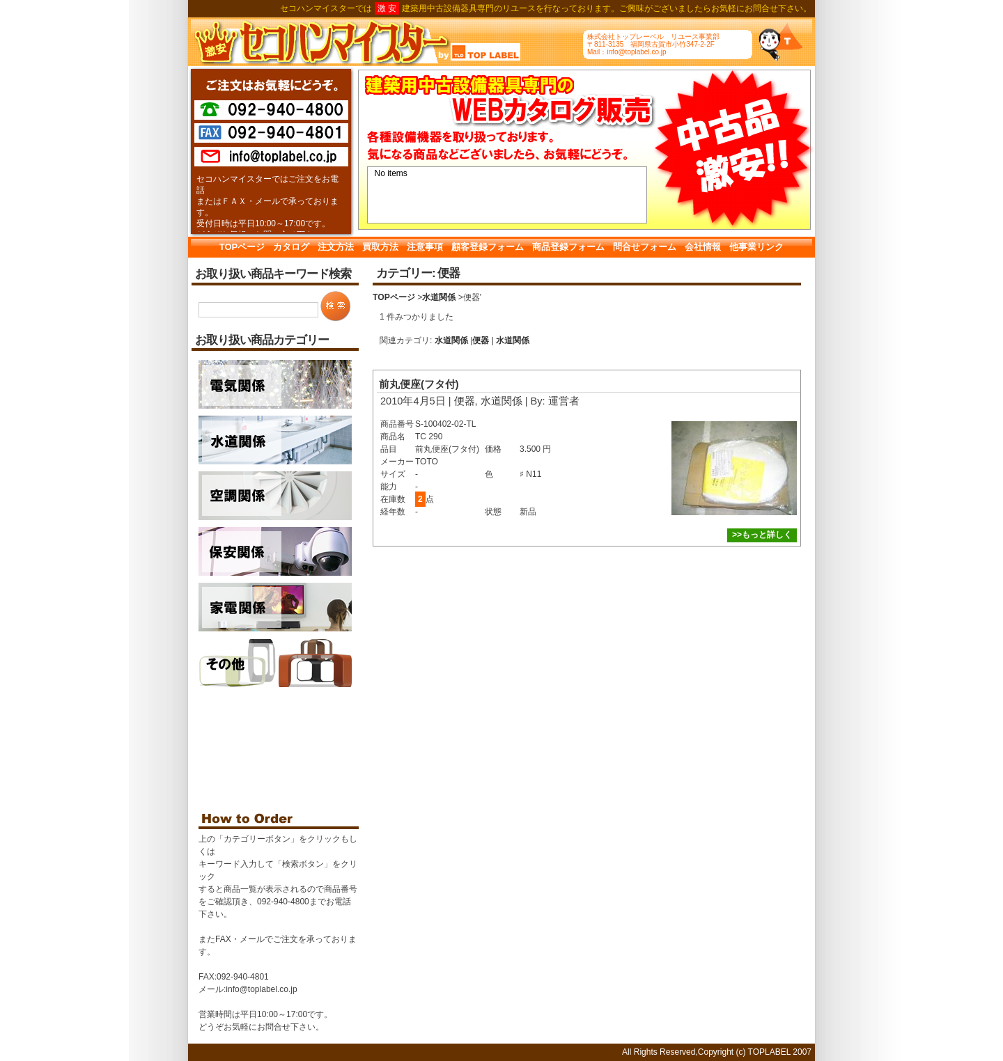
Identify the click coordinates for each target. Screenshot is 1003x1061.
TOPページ (242, 247)
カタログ (291, 247)
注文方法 (336, 247)
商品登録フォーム (568, 247)
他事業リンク (756, 247)
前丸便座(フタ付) (419, 384)
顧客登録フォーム (487, 247)
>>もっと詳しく (762, 535)
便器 (480, 340)
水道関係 (439, 297)
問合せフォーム (644, 247)
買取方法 (380, 247)
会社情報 (703, 247)
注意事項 (425, 247)
